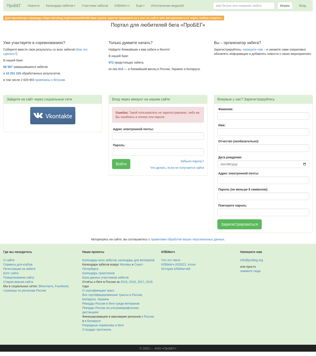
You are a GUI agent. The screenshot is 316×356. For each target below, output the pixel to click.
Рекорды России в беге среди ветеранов (110, 303)
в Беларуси (93, 321)
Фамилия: (225, 109)
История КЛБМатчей (175, 269)
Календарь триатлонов (98, 273)
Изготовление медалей (167, 5)
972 (111, 62)
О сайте (8, 260)
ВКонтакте (46, 286)
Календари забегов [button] (60, 5)
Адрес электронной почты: (133, 129)
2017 (140, 282)
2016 (149, 282)
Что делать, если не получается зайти (177, 167)
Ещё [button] (140, 5)
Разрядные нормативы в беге (103, 325)
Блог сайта (11, 273)
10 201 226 (13, 73)
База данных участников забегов (105, 277)
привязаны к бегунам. (50, 80)
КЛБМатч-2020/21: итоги (178, 264)
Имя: (221, 125)
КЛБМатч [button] (122, 5)
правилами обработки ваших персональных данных (187, 239)
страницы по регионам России (24, 290)
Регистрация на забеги (19, 269)
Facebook (61, 286)
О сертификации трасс (98, 290)
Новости (34, 5)
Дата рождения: (230, 157)
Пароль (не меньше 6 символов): (243, 189)
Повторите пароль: (232, 205)
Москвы (125, 264)
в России (148, 316)
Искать (285, 5)
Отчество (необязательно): (238, 141)
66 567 (8, 67)
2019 (124, 282)
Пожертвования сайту (18, 277)
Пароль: (119, 145)
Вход (302, 5)
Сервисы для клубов (18, 264)
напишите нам (253, 49)
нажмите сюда (250, 271)
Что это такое (170, 260)
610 (120, 69)
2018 (132, 282)
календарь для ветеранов (136, 260)
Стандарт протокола (96, 329)
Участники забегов (95, 5)
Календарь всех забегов (99, 260)
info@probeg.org (251, 260)
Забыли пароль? (192, 161)
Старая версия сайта (18, 282)
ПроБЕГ (14, 5)
